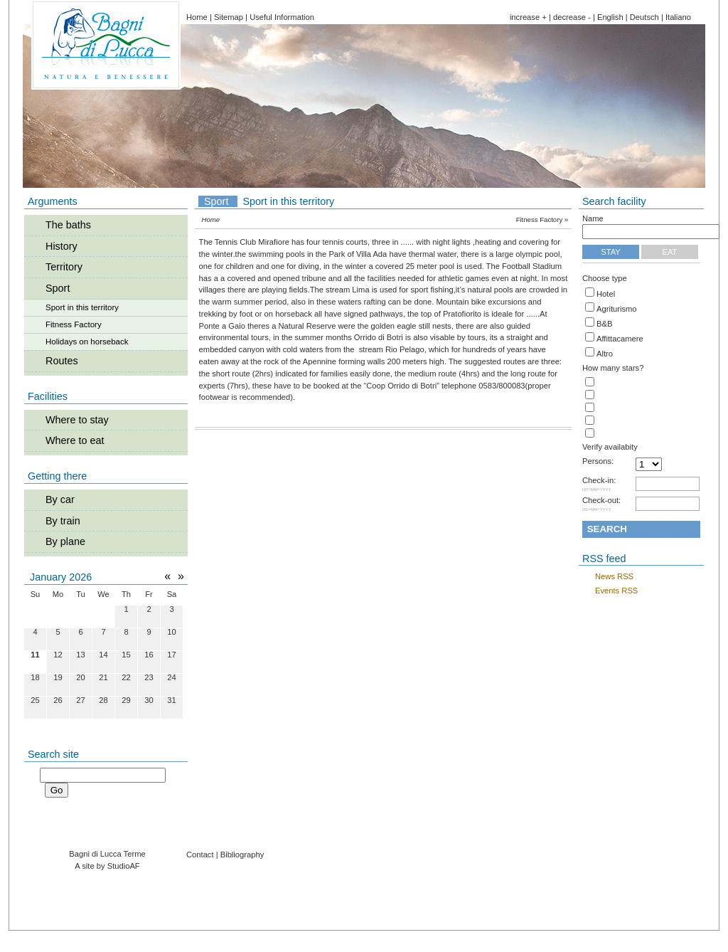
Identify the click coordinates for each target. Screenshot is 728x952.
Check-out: (601, 504)
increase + (528, 17)
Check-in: (599, 484)
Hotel (605, 294)
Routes (62, 360)
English (610, 17)
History (61, 246)
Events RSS (616, 590)
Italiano (678, 17)
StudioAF (123, 866)
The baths (68, 225)
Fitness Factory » (542, 219)
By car (60, 499)
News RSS (614, 576)
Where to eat (75, 440)
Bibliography (242, 854)
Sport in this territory (82, 307)
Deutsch (644, 17)
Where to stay (77, 419)
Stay (611, 252)
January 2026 (61, 577)
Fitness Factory (74, 324)
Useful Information (282, 17)
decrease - (572, 17)
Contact (200, 854)
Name (593, 218)
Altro (604, 353)
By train (63, 521)
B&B (604, 323)
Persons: (598, 461)
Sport (58, 288)
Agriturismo (616, 309)
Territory (64, 267)
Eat (670, 252)
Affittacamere (619, 338)
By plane (65, 541)
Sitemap (228, 17)
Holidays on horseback (87, 341)
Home (197, 17)
